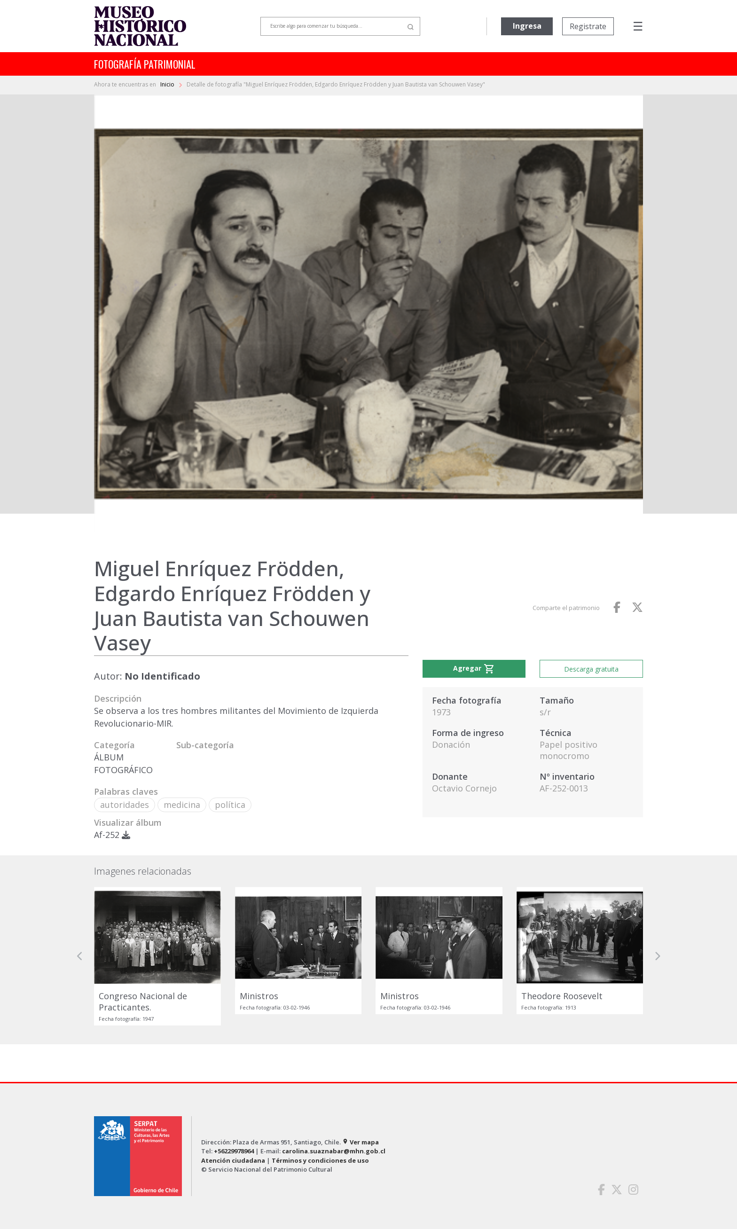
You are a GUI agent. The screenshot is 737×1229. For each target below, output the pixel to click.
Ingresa (527, 26)
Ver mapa (360, 1142)
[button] (80, 956)
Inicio (168, 84)
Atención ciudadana (233, 1160)
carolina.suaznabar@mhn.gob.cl (333, 1151)
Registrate (588, 26)
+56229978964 (234, 1151)
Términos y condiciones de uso (320, 1160)
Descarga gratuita (591, 669)
